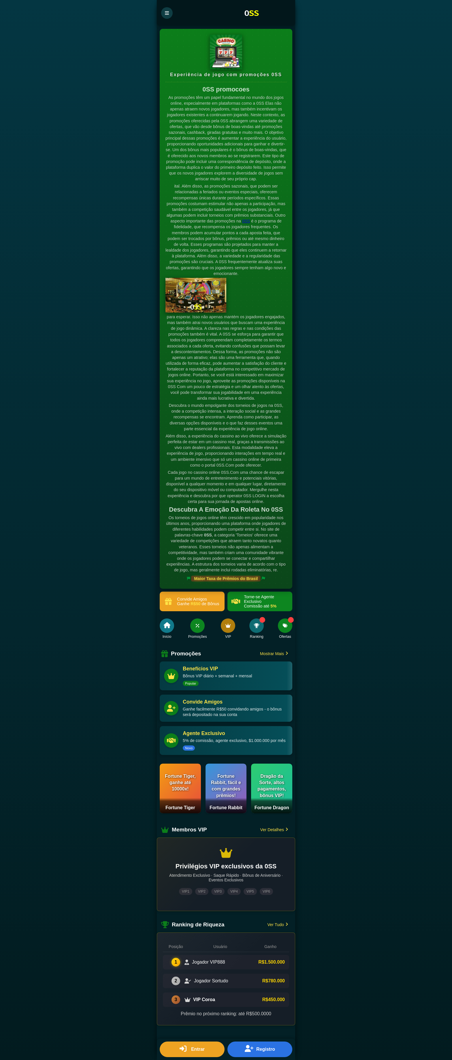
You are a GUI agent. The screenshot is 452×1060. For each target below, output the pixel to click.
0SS (246, 221)
